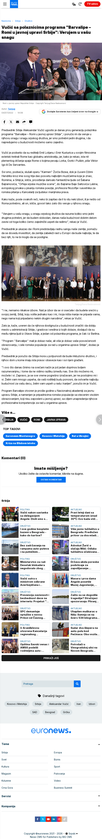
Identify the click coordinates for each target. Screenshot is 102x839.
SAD (34, 712)
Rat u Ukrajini (80, 436)
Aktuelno (76, 509)
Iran (79, 703)
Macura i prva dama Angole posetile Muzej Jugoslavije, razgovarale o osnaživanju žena (83, 581)
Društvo (28, 21)
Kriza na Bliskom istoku (20, 443)
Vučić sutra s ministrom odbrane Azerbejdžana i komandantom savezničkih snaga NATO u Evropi (32, 581)
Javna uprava (56, 419)
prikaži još (51, 658)
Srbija (18, 21)
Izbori (92, 703)
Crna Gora (7, 787)
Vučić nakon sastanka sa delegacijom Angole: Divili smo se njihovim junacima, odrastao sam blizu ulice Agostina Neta (34, 515)
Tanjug (11, 109)
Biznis (57, 759)
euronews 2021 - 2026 (50, 833)
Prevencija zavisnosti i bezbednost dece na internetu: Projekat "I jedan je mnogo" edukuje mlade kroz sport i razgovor (34, 598)
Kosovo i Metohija (53, 436)
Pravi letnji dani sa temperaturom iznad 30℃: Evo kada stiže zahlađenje (84, 515)
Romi (37, 419)
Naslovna (6, 21)
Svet (4, 759)
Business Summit (63, 787)
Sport (57, 766)
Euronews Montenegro (20, 436)
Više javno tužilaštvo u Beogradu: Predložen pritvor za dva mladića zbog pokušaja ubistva (85, 532)
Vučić (23, 419)
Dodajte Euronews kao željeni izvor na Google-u (70, 112)
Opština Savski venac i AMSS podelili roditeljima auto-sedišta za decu (34, 647)
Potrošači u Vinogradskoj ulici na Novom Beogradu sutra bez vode (84, 647)
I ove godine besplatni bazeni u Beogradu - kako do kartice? (34, 532)
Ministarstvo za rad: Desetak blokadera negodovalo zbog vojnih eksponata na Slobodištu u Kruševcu (34, 565)
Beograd (50, 712)
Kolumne (6, 780)
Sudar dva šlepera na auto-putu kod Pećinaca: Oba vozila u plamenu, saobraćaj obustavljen (85, 631)
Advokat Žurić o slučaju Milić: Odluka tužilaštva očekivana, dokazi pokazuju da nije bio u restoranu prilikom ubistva (84, 548)
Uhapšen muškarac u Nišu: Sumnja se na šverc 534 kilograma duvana (84, 614)
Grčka (66, 712)
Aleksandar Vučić (59, 703)
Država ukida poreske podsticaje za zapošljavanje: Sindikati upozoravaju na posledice (85, 565)
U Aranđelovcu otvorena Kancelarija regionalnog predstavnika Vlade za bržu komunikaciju (34, 631)
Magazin (6, 773)
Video (57, 780)
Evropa (58, 752)
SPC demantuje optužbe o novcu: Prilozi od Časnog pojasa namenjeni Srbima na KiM (31, 614)
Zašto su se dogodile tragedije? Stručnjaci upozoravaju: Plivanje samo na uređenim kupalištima (84, 598)
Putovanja (59, 773)
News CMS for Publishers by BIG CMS (51, 836)
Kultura (5, 766)
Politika (25, 509)
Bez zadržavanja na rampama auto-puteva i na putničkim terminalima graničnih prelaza (34, 548)
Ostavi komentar (51, 479)
